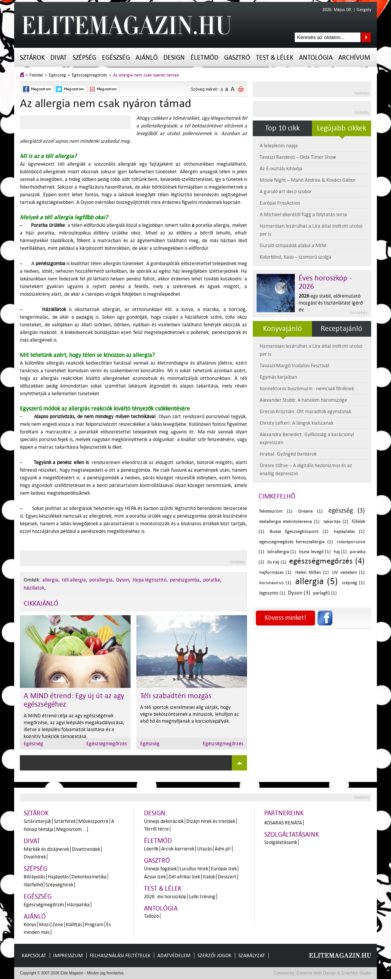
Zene (57, 924)
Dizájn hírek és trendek (210, 821)
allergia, (51, 580)
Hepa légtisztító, (150, 580)
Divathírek (35, 857)
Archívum (354, 57)
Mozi (44, 924)
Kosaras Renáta (283, 823)
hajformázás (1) (275, 572)
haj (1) (340, 551)
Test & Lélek (274, 57)
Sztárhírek (65, 821)
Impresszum (68, 955)
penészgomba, (185, 580)
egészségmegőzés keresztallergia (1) (296, 541)
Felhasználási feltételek (120, 955)
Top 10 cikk (282, 128)
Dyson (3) (299, 593)
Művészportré (93, 821)
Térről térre (156, 829)
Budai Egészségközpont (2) (299, 531)
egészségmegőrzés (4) (327, 560)
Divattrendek (86, 849)
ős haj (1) (276, 562)
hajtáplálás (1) (349, 531)
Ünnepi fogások (160, 868)
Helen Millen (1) (312, 572)
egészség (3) (346, 510)
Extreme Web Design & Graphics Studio (334, 973)
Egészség (116, 57)
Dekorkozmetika (89, 877)
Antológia (316, 57)
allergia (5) (316, 581)
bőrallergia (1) (281, 551)
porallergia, (101, 580)
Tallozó (151, 916)
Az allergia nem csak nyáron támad (146, 75)
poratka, (212, 580)
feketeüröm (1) (275, 511)
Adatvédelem (174, 955)
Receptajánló (341, 328)
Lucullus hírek (193, 868)
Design (174, 57)
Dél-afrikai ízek (184, 877)
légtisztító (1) (272, 593)
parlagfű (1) (325, 593)
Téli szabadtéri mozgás (176, 696)
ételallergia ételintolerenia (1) (289, 521)
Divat (58, 57)
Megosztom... (71, 829)
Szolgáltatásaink (291, 834)
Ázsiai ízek (155, 877)
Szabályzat (251, 955)
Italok (209, 877)
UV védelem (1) (348, 572)
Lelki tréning (202, 896)
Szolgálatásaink (280, 842)
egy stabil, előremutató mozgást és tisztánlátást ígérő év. (331, 303)
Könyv (30, 924)
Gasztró (237, 57)
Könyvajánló (282, 328)
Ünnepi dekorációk (164, 821)
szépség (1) (353, 582)
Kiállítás (74, 924)
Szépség (84, 57)
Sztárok (32, 57)
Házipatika (78, 904)
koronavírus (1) (275, 582)
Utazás (204, 849)
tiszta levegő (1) (315, 551)
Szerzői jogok (214, 955)
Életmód (204, 57)
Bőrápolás (34, 877)
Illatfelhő (33, 885)
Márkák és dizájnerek (46, 849)
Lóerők (151, 849)
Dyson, (123, 580)
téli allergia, (74, 580)
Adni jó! (223, 849)
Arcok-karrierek (177, 849)
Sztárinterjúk (37, 821)
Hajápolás (58, 877)
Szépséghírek (59, 885)
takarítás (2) (335, 521)
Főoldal (36, 75)
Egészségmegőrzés (89, 75)
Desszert (227, 877)
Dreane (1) (310, 511)
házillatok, (35, 588)
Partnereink (284, 813)
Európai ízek (224, 868)
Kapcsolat (34, 955)
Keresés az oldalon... (366, 37)
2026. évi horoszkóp (165, 896)
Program (94, 924)
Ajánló (147, 57)
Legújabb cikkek (341, 128)
